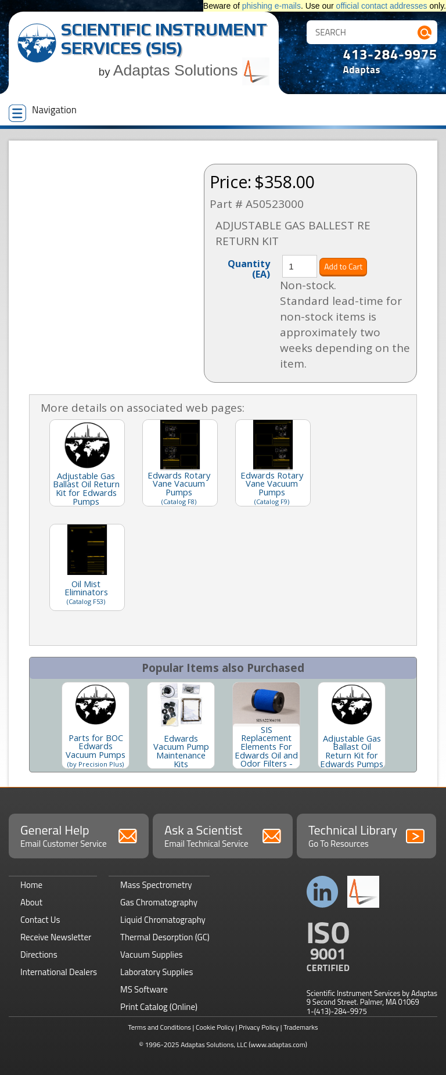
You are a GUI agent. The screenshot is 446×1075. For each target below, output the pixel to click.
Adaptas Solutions (191, 70)
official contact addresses (381, 5)
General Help (78, 835)
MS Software (144, 989)
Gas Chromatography (158, 902)
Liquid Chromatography (163, 919)
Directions (38, 954)
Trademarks (300, 1027)
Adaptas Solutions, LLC (214, 1044)
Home (31, 884)
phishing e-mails (271, 5)
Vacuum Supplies (151, 954)
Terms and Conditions (159, 1027)
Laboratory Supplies (156, 972)
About (31, 902)
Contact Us (40, 919)
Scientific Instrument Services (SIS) (164, 38)
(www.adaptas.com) (278, 1044)
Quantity (249, 268)
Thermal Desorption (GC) (165, 937)
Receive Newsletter (55, 937)
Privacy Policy (259, 1027)
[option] (96, 725)
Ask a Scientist (222, 835)
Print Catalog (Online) (158, 1006)
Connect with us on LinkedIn (323, 892)
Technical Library (366, 835)
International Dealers (58, 972)
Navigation (43, 112)
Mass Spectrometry (156, 884)
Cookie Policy (215, 1027)
